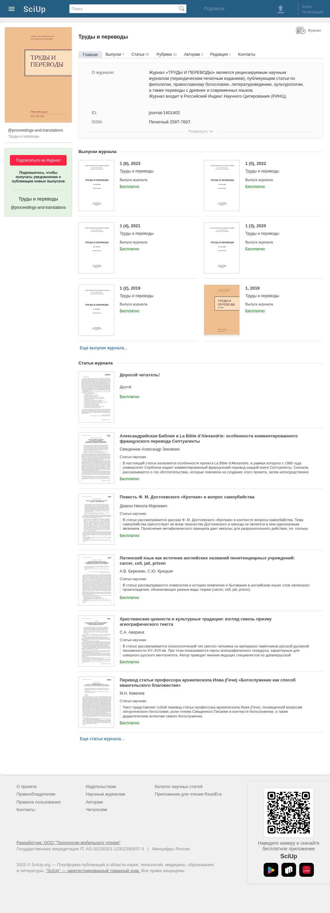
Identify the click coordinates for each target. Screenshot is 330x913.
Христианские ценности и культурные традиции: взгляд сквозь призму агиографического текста (196, 621)
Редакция (220, 54)
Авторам (193, 54)
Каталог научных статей (179, 786)
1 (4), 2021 (153, 229)
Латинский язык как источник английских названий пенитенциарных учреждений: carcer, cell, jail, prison (207, 560)
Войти (307, 7)
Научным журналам (105, 794)
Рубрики (166, 54)
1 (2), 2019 (153, 292)
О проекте (26, 786)
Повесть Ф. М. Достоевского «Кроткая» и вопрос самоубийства (187, 496)
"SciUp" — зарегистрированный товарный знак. (93, 870)
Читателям (96, 809)
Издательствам (101, 786)
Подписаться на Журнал (38, 160)
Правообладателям (35, 794)
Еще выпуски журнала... (104, 347)
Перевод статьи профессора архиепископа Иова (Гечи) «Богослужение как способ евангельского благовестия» (208, 682)
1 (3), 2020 (279, 229)
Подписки (214, 8)
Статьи (140, 54)
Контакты (246, 54)
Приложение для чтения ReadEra (188, 794)
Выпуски (115, 54)
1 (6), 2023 (153, 167)
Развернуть (198, 131)
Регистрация (312, 12)
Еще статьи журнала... (102, 738)
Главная (90, 54)
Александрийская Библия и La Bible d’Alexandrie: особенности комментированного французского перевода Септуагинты (209, 438)
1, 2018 (279, 292)
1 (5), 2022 (279, 167)
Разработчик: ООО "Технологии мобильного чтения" (68, 842)
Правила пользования (38, 802)
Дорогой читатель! (140, 374)
